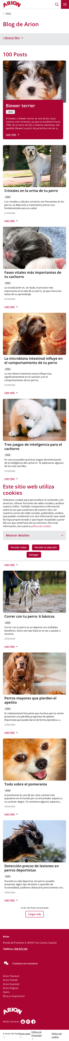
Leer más (11, 134)
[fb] (33, 1021)
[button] (57, 4)
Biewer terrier (20, 105)
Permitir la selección (45, 547)
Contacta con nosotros (25, 963)
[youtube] (23, 1021)
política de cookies (41, 526)
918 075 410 (20, 949)
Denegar (34, 554)
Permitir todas (19, 547)
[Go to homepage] (12, 4)
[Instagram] (28, 1021)
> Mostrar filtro (11, 37)
